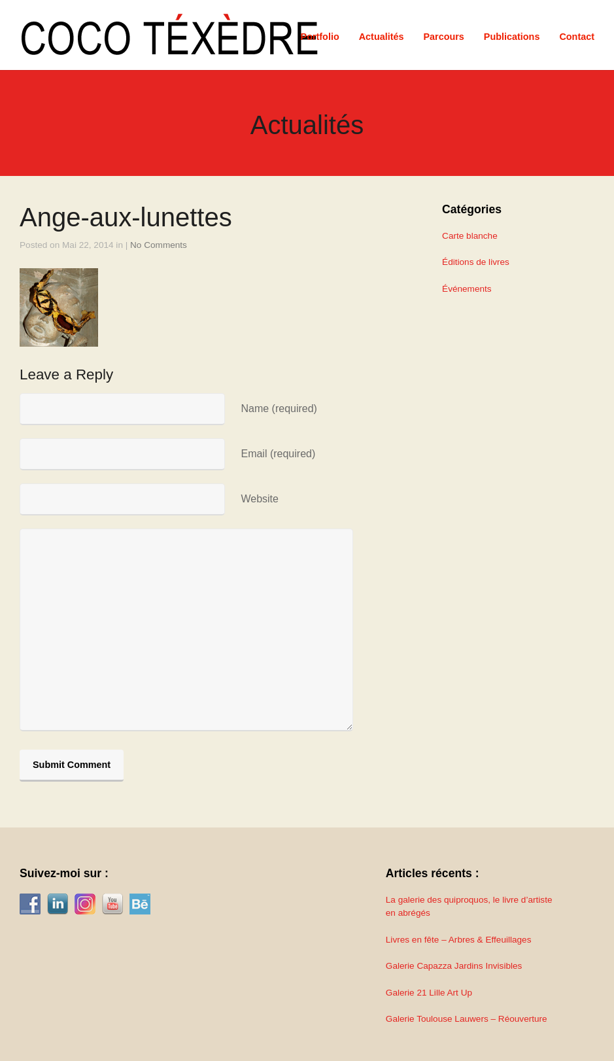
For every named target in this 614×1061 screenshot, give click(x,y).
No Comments (158, 245)
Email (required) (278, 453)
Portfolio (320, 36)
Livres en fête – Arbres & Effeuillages (459, 940)
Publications (512, 36)
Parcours (443, 36)
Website (260, 498)
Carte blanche (470, 236)
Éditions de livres (475, 262)
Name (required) (278, 408)
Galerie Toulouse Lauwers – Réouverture (466, 1019)
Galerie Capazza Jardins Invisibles (454, 966)
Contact (576, 36)
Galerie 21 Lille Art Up (429, 993)
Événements (467, 289)
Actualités (381, 36)
